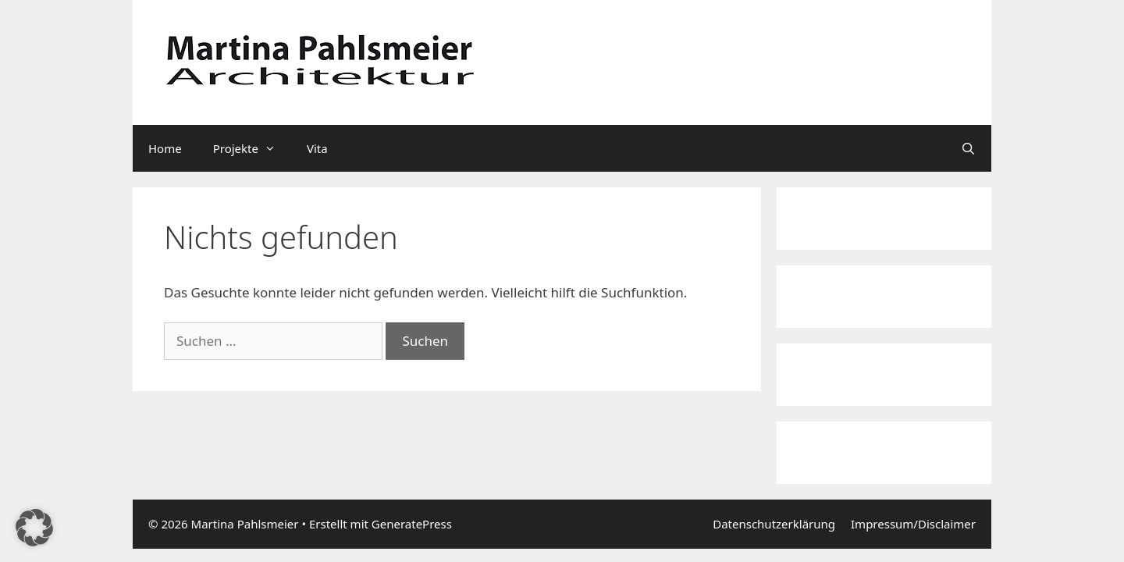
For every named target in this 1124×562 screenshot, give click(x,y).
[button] (34, 527)
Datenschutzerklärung (774, 524)
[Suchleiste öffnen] (968, 148)
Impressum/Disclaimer (913, 524)
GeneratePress (412, 524)
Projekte (252, 148)
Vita (317, 148)
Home (165, 148)
